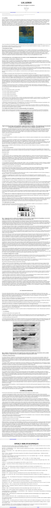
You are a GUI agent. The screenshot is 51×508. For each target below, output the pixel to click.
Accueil (38, 439)
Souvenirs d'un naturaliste (13, 439)
